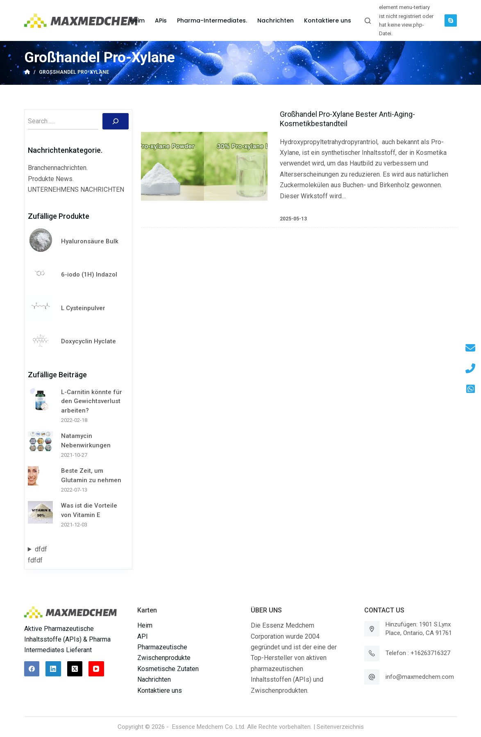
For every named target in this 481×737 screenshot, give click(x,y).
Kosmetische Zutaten (168, 669)
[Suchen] (115, 121)
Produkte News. (51, 179)
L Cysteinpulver (83, 308)
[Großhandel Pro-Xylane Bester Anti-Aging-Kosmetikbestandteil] (204, 166)
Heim (144, 625)
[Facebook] (32, 669)
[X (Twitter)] (75, 669)
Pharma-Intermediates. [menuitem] (212, 20)
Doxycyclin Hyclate (88, 341)
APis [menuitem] (161, 20)
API (142, 636)
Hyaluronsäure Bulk (89, 241)
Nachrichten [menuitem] (275, 20)
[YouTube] (96, 669)
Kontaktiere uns (159, 690)
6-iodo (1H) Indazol (89, 274)
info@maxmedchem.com (420, 676)
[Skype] (451, 20)
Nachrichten (154, 679)
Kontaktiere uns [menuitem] (327, 20)
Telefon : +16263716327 (418, 653)
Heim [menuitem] (137, 20)
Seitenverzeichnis (340, 726)
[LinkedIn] (53, 669)
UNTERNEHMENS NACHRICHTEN (76, 189)
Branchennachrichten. (58, 168)
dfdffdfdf (37, 554)
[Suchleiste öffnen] (368, 21)
